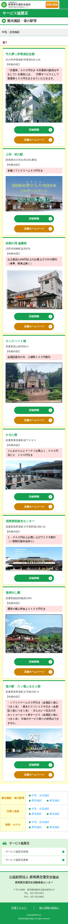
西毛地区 (37, 800)
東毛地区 (55, 800)
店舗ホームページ (34, 139)
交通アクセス (18, 907)
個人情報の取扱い (49, 907)
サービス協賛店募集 (16, 859)
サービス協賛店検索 (16, 851)
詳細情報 (34, 129)
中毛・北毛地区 (40, 795)
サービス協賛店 (19, 843)
